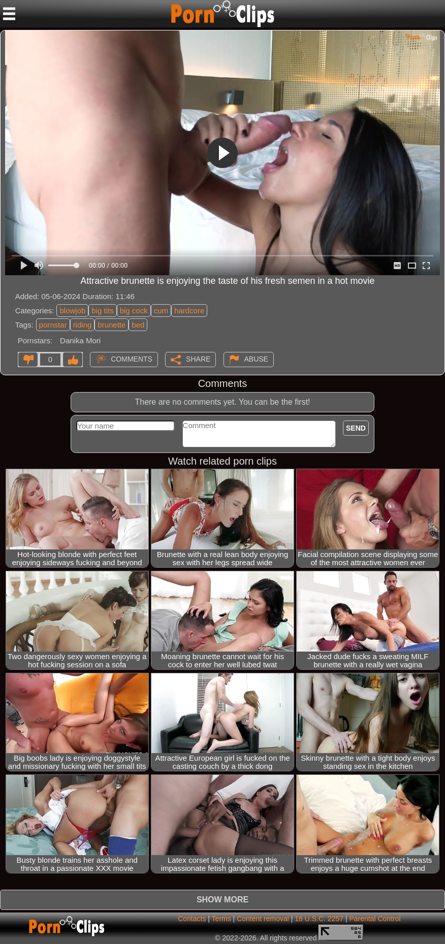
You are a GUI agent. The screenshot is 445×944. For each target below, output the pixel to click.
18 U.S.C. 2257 (319, 919)
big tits (102, 310)
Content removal (263, 919)
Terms (221, 919)
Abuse (256, 359)
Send (356, 428)
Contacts (192, 919)
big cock (134, 310)
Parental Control (374, 919)
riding (82, 324)
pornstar (53, 324)
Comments (131, 359)
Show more (222, 899)
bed (138, 324)
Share (198, 359)
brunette (111, 324)
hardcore (189, 310)
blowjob (72, 310)
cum (161, 310)
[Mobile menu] (9, 14)
